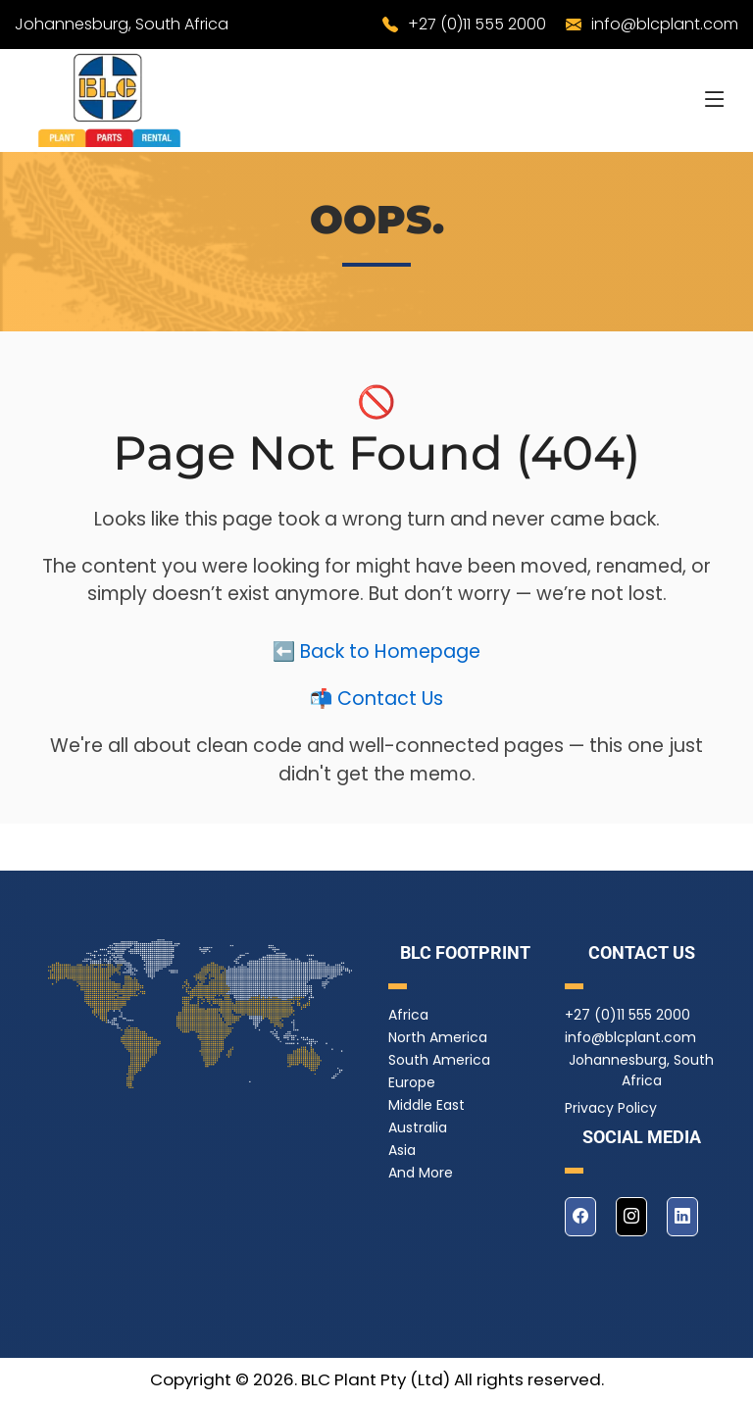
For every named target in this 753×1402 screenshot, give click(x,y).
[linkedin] (682, 1216)
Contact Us (390, 706)
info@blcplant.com (664, 24)
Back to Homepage (390, 659)
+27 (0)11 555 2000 (477, 24)
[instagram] (631, 1216)
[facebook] (580, 1216)
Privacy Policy (611, 1108)
